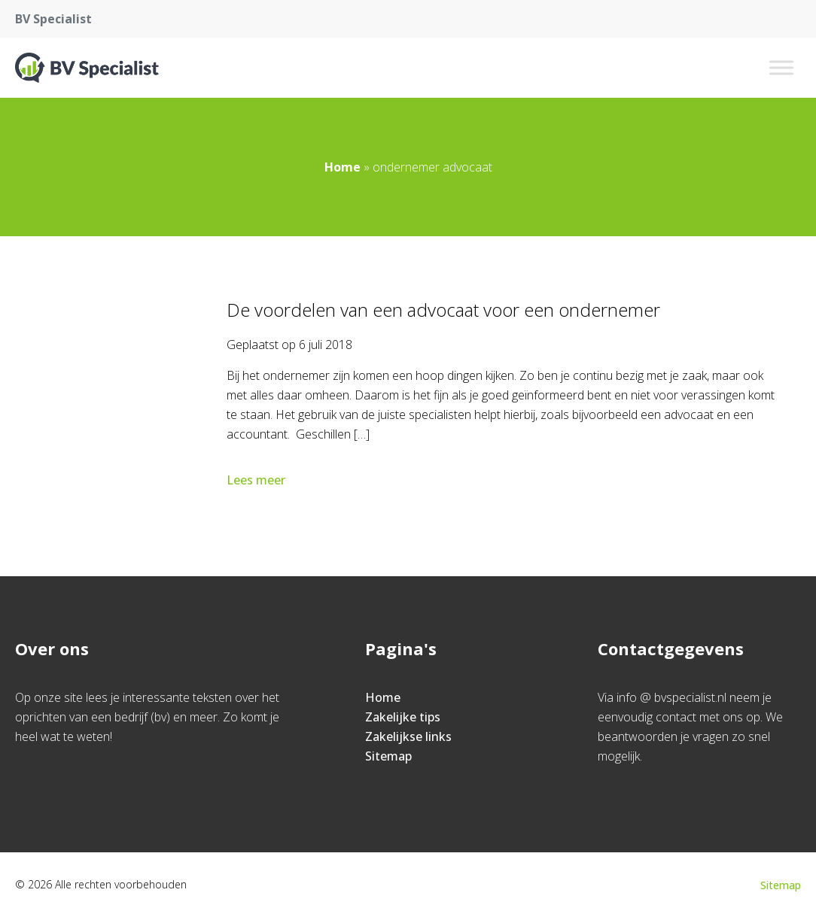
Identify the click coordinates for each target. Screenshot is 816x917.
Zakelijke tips (402, 717)
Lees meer (257, 480)
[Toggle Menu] (781, 67)
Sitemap (388, 756)
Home (342, 167)
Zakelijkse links (408, 736)
